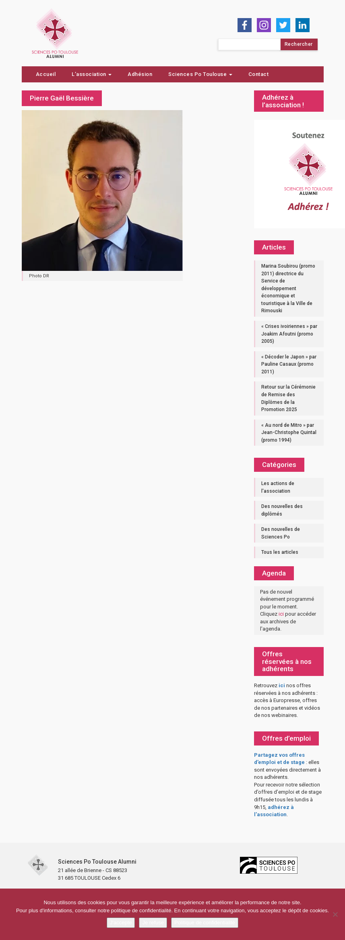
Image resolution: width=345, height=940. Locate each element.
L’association (92, 74)
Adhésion (140, 74)
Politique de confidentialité (204, 923)
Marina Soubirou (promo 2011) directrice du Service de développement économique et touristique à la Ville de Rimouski (288, 288)
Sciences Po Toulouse (200, 74)
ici (281, 614)
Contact (258, 74)
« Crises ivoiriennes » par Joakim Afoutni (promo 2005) (289, 334)
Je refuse (152, 923)
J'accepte (121, 923)
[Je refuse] (335, 914)
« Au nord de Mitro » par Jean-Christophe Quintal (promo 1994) (288, 432)
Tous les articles (279, 552)
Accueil (46, 74)
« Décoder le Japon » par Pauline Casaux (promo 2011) (288, 364)
